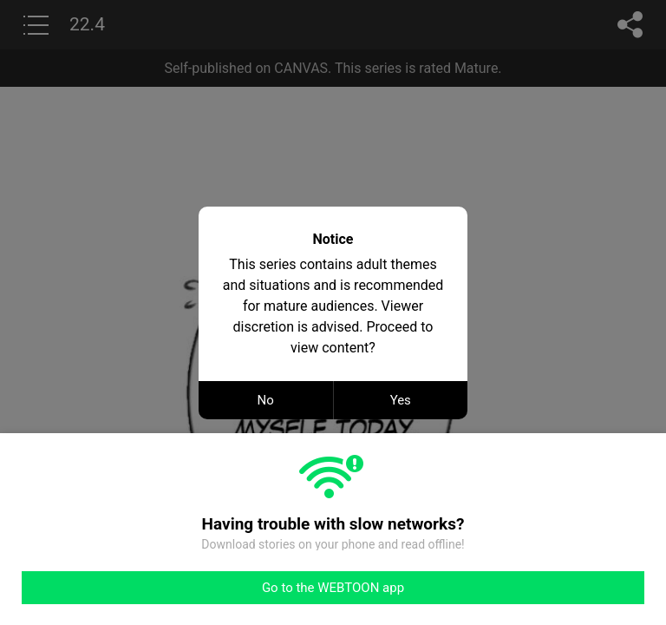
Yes (400, 400)
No (266, 400)
